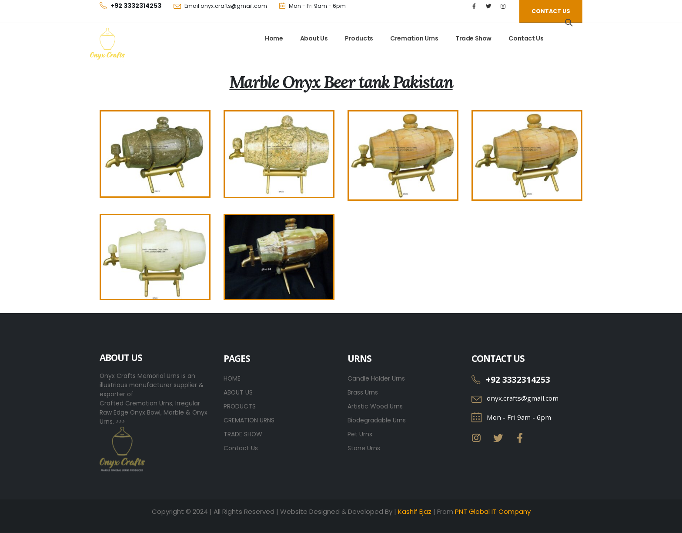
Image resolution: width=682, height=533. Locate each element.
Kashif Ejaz (414, 511)
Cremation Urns (414, 38)
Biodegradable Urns (377, 420)
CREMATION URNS (249, 420)
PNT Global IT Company (493, 511)
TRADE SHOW (243, 434)
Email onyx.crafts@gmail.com (225, 6)
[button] (550, 11)
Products (359, 38)
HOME (232, 378)
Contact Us (525, 38)
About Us (314, 38)
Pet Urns (360, 434)
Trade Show (473, 38)
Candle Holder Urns (376, 378)
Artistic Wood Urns (375, 406)
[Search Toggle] (569, 22)
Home (274, 38)
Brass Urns (363, 392)
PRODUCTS (240, 406)
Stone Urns (364, 448)
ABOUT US (238, 392)
